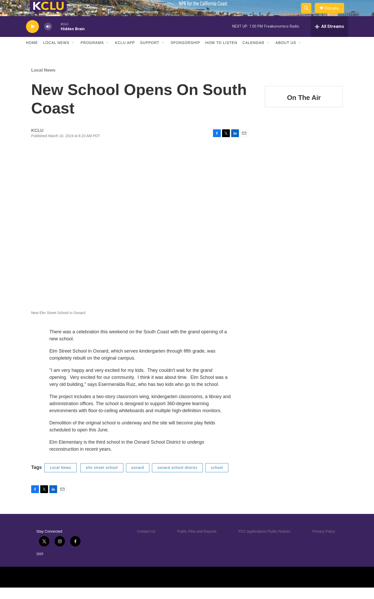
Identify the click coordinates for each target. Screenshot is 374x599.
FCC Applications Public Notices (264, 542)
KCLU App (125, 54)
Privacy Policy (323, 542)
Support (149, 54)
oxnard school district (177, 479)
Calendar (253, 54)
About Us (286, 54)
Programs (92, 54)
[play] (32, 38)
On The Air (304, 109)
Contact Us (146, 542)
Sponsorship (185, 54)
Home (32, 54)
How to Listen (221, 54)
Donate (335, 13)
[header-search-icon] (308, 14)
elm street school (102, 479)
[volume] (48, 38)
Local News (56, 54)
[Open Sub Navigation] (73, 54)
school (217, 479)
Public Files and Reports (197, 542)
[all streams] (329, 37)
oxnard (137, 479)
